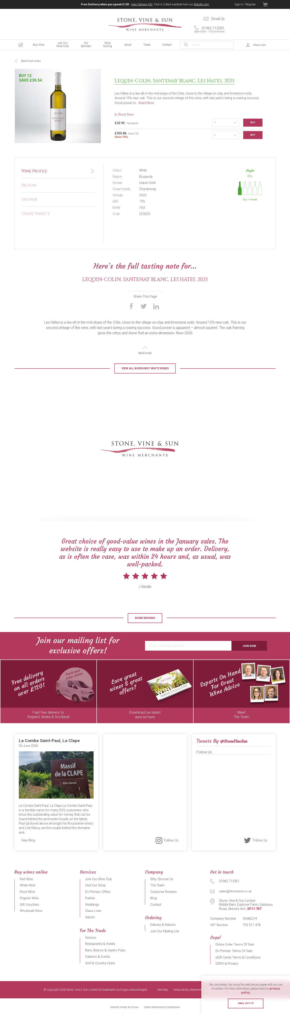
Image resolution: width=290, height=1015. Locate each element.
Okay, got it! (246, 1003)
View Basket (269, 4)
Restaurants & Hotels (100, 944)
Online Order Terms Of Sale (235, 944)
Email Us (218, 19)
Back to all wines (31, 61)
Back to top (145, 353)
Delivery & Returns (163, 925)
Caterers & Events (97, 957)
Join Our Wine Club (62, 44)
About (127, 44)
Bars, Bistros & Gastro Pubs (105, 950)
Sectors (90, 938)
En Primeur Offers (97, 892)
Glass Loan (93, 911)
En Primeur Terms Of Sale (234, 951)
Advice (89, 917)
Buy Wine (38, 44)
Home (20, 44)
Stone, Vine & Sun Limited (145, 24)
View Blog (28, 840)
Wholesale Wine (31, 911)
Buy (252, 122)
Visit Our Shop (95, 885)
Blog (153, 898)
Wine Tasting (107, 44)
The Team (157, 885)
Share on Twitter (144, 306)
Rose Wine (27, 892)
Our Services (86, 44)
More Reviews (145, 618)
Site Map (162, 989)
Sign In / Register (245, 4)
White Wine (27, 885)
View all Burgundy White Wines (145, 368)
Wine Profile (34, 171)
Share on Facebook (131, 306)
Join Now (249, 646)
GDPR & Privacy (227, 964)
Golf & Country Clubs (100, 963)
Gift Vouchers (29, 905)
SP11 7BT (254, 909)
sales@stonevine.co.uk (235, 891)
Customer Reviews (163, 892)
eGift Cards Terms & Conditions (238, 957)
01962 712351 (208, 29)
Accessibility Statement (187, 989)
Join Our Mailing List (164, 931)
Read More (146, 103)
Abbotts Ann (201, 4)
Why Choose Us (161, 879)
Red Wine (26, 879)
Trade (146, 44)
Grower (29, 199)
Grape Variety (35, 213)
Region (28, 185)
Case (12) (163, 135)
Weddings (92, 905)
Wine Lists (259, 45)
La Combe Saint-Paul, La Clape (49, 740)
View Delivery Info (141, 4)
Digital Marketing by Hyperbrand (162, 1007)
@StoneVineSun (233, 741)
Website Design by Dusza (124, 1007)
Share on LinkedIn (156, 306)
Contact (167, 44)
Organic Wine (29, 898)
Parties (90, 898)
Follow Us (171, 840)
